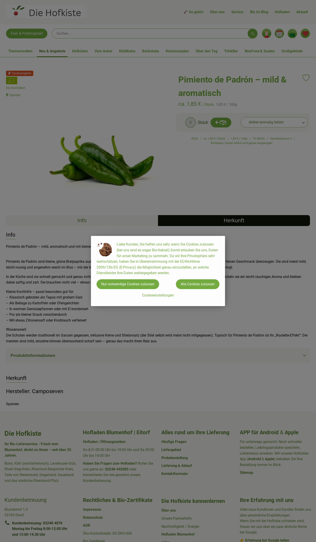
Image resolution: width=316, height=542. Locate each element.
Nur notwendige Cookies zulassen (127, 284)
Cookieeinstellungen (158, 295)
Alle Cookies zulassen (198, 284)
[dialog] (158, 271)
